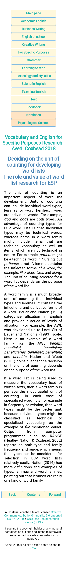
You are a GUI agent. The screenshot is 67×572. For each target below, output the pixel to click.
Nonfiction (33, 115)
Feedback (34, 107)
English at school (33, 37)
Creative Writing (33, 44)
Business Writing (33, 29)
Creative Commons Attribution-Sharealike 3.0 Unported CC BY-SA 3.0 (33, 515)
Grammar (33, 60)
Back (12, 494)
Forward (55, 494)
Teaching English (34, 91)
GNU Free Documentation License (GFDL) (41, 520)
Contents (33, 494)
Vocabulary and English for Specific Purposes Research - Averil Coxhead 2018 (34, 142)
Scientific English (34, 84)
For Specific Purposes (33, 52)
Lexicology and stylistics (33, 76)
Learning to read (33, 68)
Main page (33, 13)
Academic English (33, 21)
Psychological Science (33, 123)
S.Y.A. (33, 548)
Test (33, 99)
